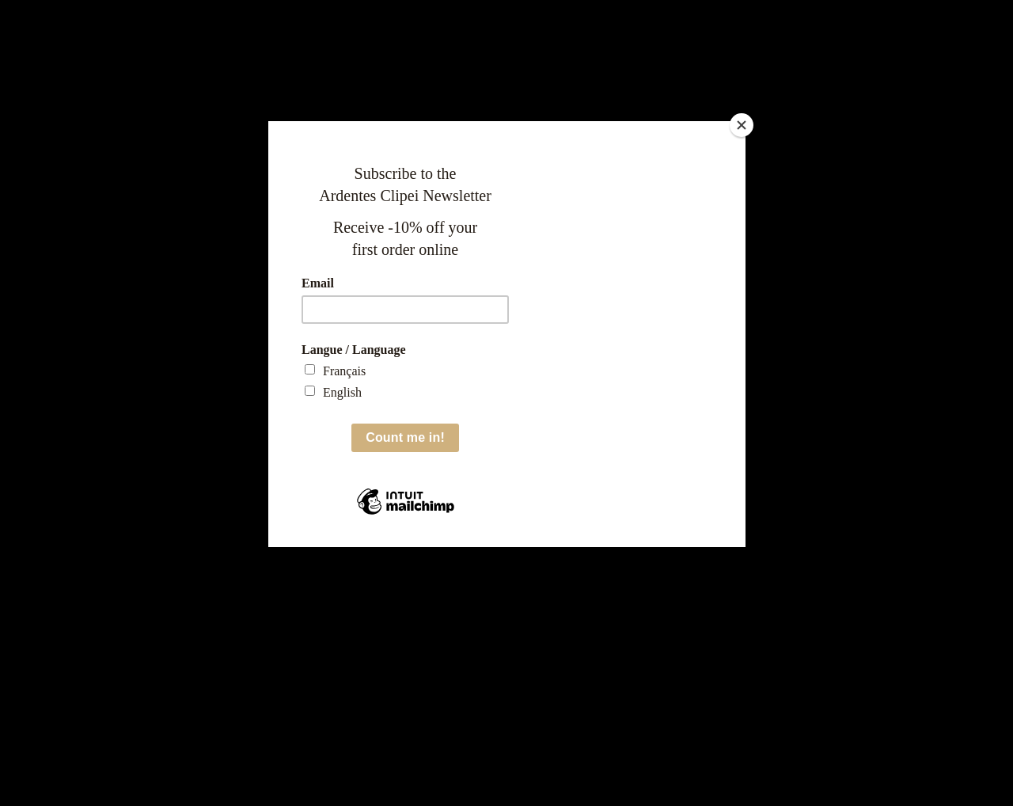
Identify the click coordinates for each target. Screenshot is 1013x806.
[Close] (741, 125)
